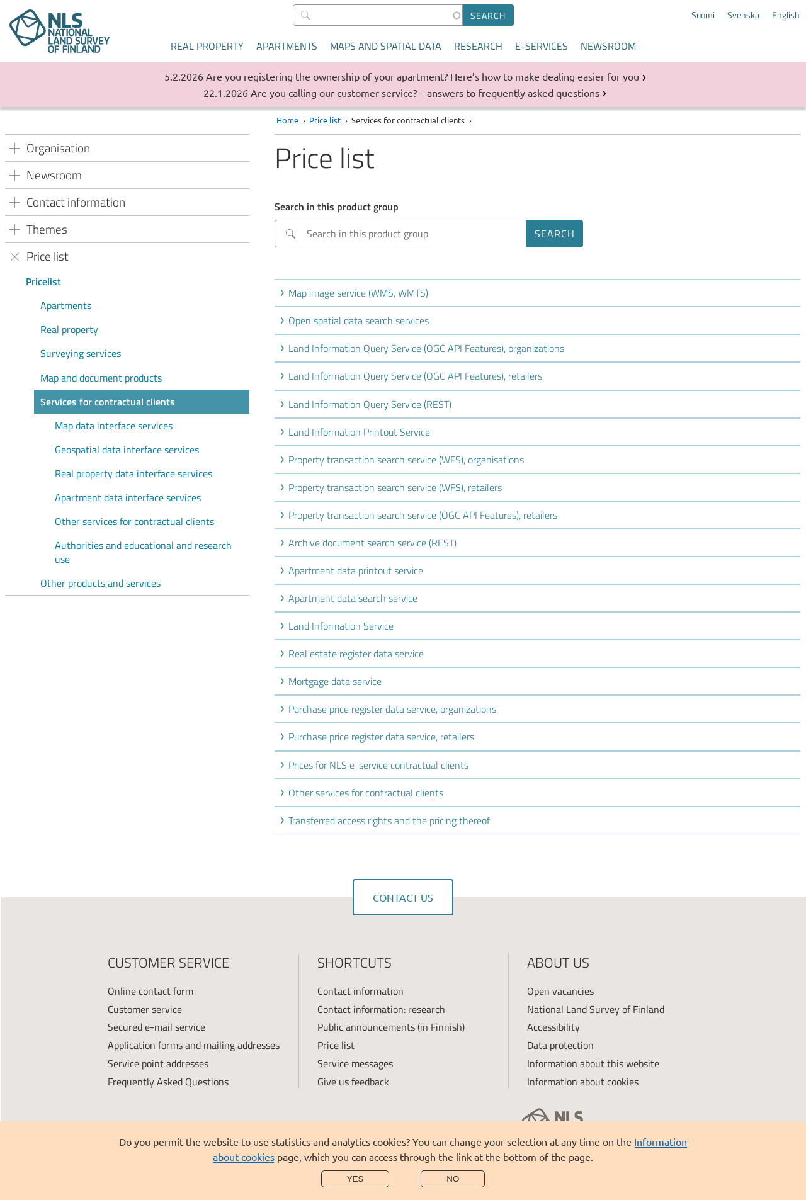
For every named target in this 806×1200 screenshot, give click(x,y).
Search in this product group (337, 206)
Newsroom (608, 46)
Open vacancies (560, 991)
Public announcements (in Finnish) (391, 1026)
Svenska (743, 15)
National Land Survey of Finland (595, 1009)
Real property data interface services (133, 473)
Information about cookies (583, 1081)
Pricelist (43, 281)
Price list (325, 120)
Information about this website (593, 1063)
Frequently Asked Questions (168, 1081)
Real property (207, 46)
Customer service (145, 1009)
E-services (541, 46)
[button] (539, 293)
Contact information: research (381, 1009)
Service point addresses (158, 1063)
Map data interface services (114, 425)
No (452, 1179)
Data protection (560, 1045)
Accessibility (553, 1026)
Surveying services (80, 353)
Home (287, 120)
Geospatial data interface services (127, 449)
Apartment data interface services (128, 497)
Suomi (703, 15)
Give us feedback (353, 1081)
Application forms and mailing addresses (194, 1045)
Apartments (286, 46)
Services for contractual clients (107, 401)
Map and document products (101, 377)
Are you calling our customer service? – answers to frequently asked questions (425, 92)
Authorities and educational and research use (143, 552)
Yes (355, 1179)
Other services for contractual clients (134, 521)
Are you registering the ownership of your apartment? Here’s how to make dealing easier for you (422, 76)
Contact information (360, 991)
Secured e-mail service (156, 1026)
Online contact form (150, 991)
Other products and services (100, 583)
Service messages (355, 1063)
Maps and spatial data (385, 46)
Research (478, 46)
